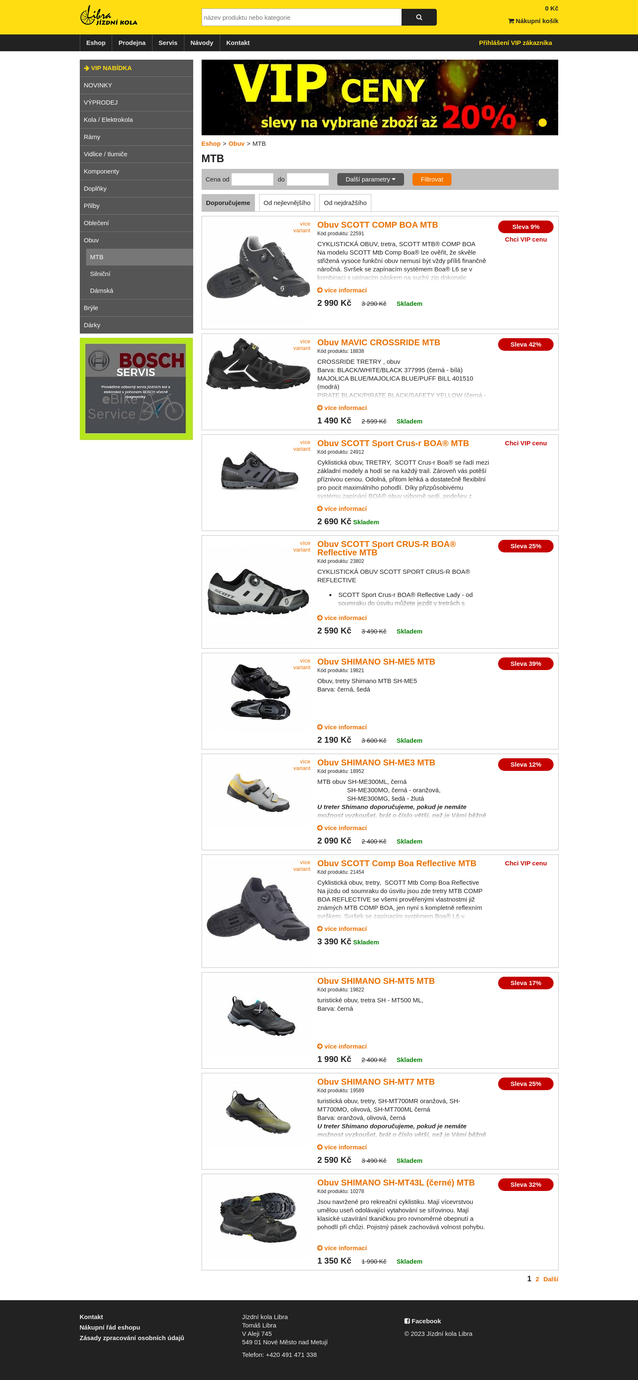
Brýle (91, 307)
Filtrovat (432, 179)
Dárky (92, 325)
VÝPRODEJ (101, 102)
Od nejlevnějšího (287, 202)
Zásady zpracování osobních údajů (132, 1337)
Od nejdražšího (345, 202)
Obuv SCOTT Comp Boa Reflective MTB (396, 863)
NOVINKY (98, 85)
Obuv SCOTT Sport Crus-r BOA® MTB (393, 443)
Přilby (92, 205)
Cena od (218, 179)
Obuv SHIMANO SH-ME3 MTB (376, 762)
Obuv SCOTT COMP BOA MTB (377, 224)
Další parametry (371, 179)
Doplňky (95, 188)
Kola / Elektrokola (108, 119)
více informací (342, 290)
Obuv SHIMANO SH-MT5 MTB (376, 981)
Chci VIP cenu (526, 239)
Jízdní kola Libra (109, 15)
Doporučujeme (228, 202)
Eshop (96, 42)
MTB (97, 256)
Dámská (101, 290)
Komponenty (101, 171)
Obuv (91, 240)
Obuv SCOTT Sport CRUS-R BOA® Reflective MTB (386, 548)
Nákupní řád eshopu (110, 1327)
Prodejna (131, 42)
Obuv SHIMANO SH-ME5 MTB (376, 661)
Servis (168, 42)
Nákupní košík (533, 20)
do (281, 179)
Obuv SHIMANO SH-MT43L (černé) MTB (396, 1182)
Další (551, 1279)
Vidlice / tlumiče (106, 154)
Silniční (100, 273)
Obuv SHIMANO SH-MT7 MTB (376, 1081)
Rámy (92, 136)
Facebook (422, 1321)
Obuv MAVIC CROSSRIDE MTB (378, 342)
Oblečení (96, 222)
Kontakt (238, 42)
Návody (202, 42)
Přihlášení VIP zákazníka (515, 42)
